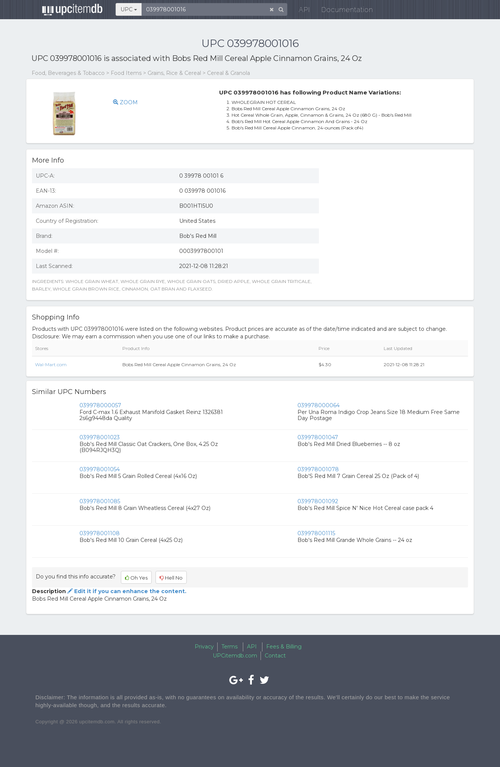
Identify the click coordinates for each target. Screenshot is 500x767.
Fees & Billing (284, 646)
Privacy (204, 646)
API (299, 11)
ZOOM (125, 102)
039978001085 (99, 501)
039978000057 (100, 405)
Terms (229, 646)
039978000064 (318, 405)
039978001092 (317, 501)
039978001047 (317, 437)
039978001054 (99, 469)
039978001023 (99, 437)
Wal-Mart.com (51, 364)
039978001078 (318, 469)
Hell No (171, 578)
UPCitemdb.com (235, 655)
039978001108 (99, 533)
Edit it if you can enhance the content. (126, 591)
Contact (275, 655)
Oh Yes (136, 578)
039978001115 (316, 533)
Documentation (342, 11)
